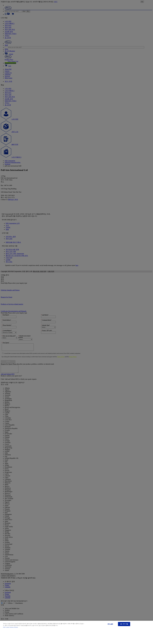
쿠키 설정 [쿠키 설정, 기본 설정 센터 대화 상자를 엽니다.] (110, 624)
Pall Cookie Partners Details (10, 627)
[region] (76, 625)
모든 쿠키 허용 (124, 624)
